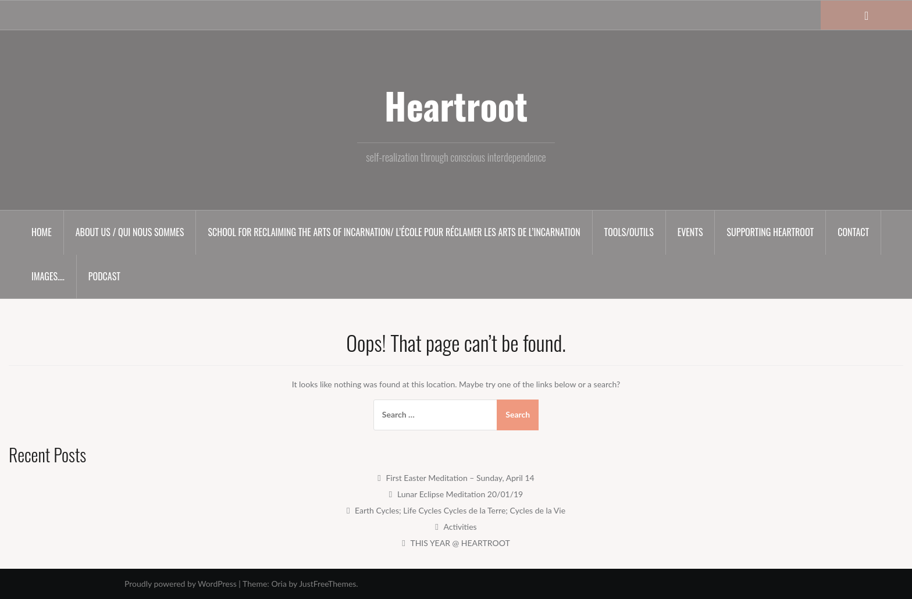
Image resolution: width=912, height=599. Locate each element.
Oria (278, 584)
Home (41, 232)
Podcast (104, 276)
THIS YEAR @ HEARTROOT (460, 543)
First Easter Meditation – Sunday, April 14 (460, 478)
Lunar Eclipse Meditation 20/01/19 (460, 494)
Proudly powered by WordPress (180, 584)
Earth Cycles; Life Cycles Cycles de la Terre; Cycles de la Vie (460, 510)
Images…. (48, 276)
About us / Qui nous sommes (130, 232)
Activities (459, 527)
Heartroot (456, 105)
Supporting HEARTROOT (770, 232)
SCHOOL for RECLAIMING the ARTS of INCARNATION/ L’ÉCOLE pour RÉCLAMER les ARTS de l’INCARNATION (394, 232)
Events (690, 232)
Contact (853, 232)
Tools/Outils (629, 232)
